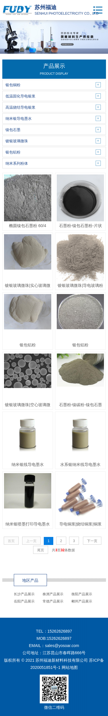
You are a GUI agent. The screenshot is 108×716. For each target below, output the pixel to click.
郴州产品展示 (81, 601)
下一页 (92, 541)
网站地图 (70, 667)
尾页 (40, 550)
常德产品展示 (53, 601)
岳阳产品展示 (24, 601)
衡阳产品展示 (81, 594)
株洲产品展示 (53, 594)
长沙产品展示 (24, 594)
